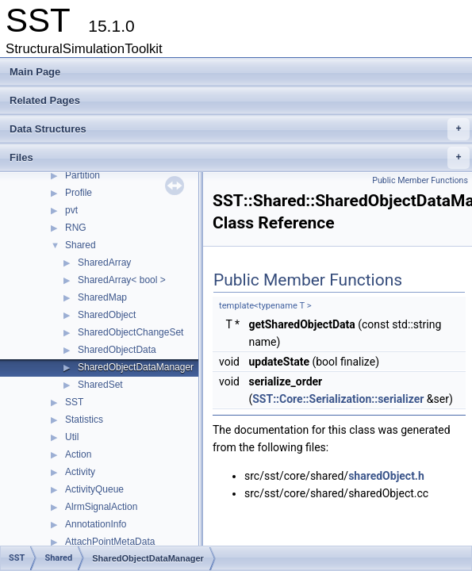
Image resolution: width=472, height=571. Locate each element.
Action (78, 454)
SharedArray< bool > (122, 280)
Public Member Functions (420, 180)
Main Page (35, 72)
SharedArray (104, 262)
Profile (78, 192)
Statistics (84, 419)
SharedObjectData (117, 349)
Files (240, 158)
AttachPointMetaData (110, 541)
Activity (80, 471)
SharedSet (100, 384)
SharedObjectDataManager (136, 367)
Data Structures (240, 129)
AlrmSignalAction (101, 506)
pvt (71, 210)
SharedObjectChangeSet (130, 332)
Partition (82, 175)
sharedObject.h (386, 475)
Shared (80, 245)
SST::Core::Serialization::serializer (338, 399)
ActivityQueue (94, 489)
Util (72, 437)
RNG (75, 227)
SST (74, 402)
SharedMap (102, 297)
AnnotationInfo (95, 524)
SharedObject (107, 314)
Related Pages (45, 100)
